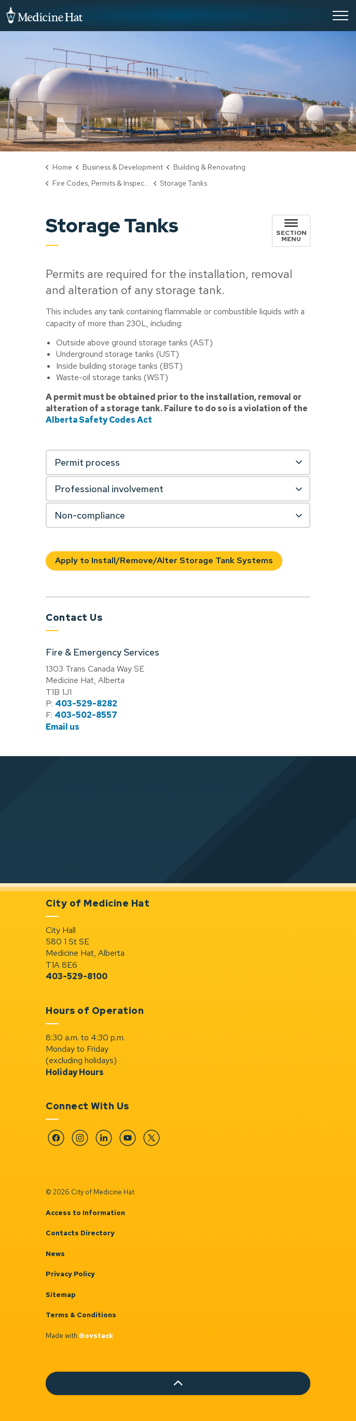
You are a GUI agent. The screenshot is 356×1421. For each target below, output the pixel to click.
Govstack (96, 1335)
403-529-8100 (76, 976)
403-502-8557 (85, 714)
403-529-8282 (86, 703)
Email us (62, 726)
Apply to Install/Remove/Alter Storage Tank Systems (164, 560)
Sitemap (61, 1294)
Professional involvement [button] (108, 489)
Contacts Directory (80, 1233)
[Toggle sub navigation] (291, 231)
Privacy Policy (70, 1274)
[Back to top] (178, 1383)
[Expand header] (340, 15)
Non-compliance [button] (89, 515)
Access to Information (85, 1212)
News (55, 1253)
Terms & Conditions (81, 1315)
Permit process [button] (87, 462)
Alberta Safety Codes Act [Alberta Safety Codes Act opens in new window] (99, 419)
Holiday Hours (75, 1072)
